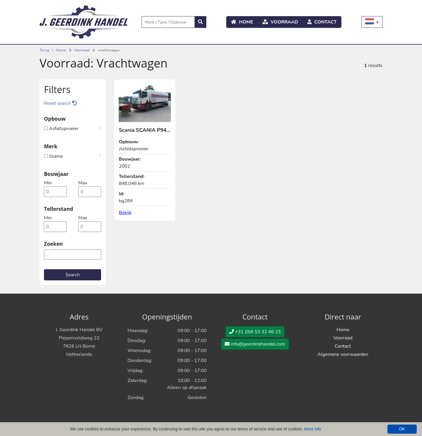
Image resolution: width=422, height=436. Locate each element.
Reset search (60, 103)
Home (242, 22)
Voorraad (280, 22)
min (48, 183)
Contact (321, 22)
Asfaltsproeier (72, 128)
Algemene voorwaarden (342, 354)
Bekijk (125, 212)
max (82, 183)
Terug (44, 50)
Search (72, 275)
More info (312, 429)
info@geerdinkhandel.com (255, 344)
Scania (72, 155)
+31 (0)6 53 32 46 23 (255, 332)
